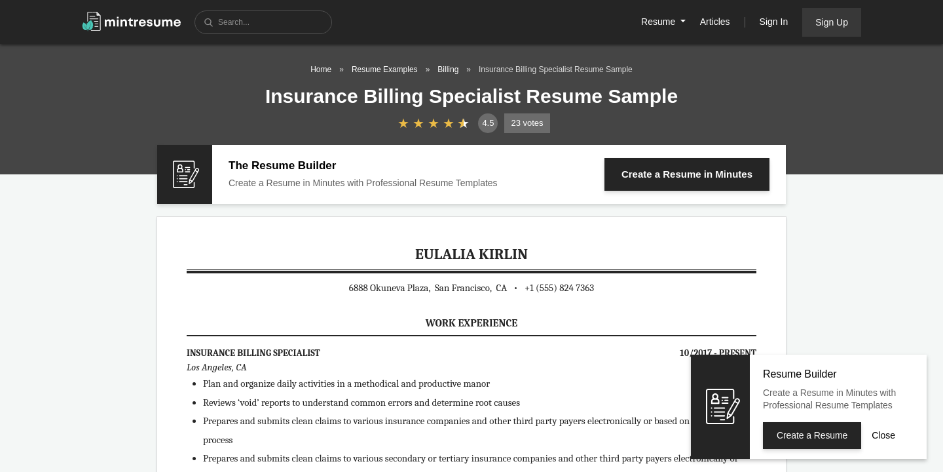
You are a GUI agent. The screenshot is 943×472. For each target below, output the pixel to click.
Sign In (774, 21)
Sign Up (831, 22)
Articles (715, 21)
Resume (659, 21)
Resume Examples (385, 69)
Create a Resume (686, 174)
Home (320, 69)
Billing (447, 69)
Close (883, 435)
